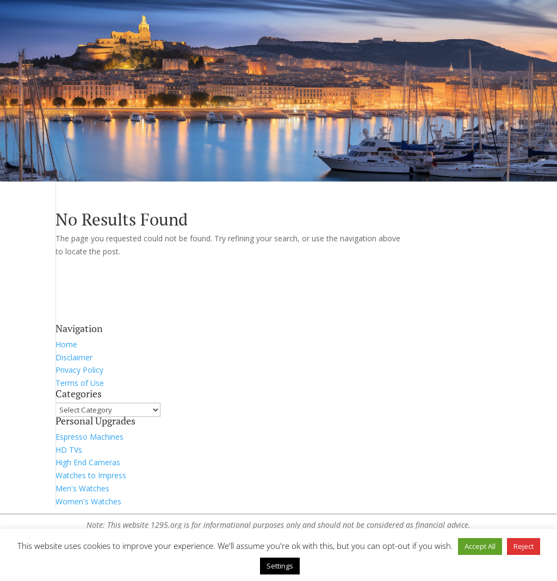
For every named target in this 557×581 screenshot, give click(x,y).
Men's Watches (82, 488)
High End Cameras (87, 462)
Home (66, 344)
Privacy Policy (79, 370)
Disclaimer (73, 357)
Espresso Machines (89, 437)
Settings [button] (280, 566)
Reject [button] (523, 546)
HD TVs (68, 450)
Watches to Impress (90, 475)
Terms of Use (79, 383)
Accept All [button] (480, 546)
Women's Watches (88, 501)
